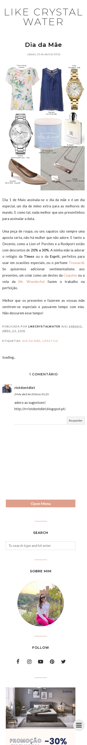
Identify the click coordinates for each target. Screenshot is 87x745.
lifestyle (50, 341)
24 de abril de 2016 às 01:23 (31, 394)
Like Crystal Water (43, 17)
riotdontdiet (24, 387)
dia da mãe (31, 341)
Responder (76, 420)
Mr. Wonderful (31, 281)
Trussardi (76, 263)
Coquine (70, 275)
